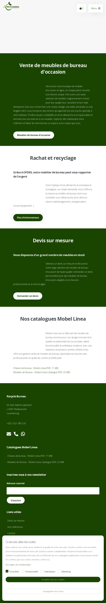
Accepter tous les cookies (53, 579)
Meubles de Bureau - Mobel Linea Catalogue (41, 372)
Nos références (15, 527)
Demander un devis (27, 295)
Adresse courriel (16, 483)
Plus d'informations (28, 217)
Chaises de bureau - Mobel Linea (35, 368)
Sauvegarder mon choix (53, 591)
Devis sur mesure (15, 520)
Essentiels (14, 571)
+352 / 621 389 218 (16, 423)
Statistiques (49, 571)
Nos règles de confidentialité (18, 564)
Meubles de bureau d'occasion (33, 135)
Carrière (11, 533)
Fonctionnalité (31, 571)
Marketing (66, 571)
